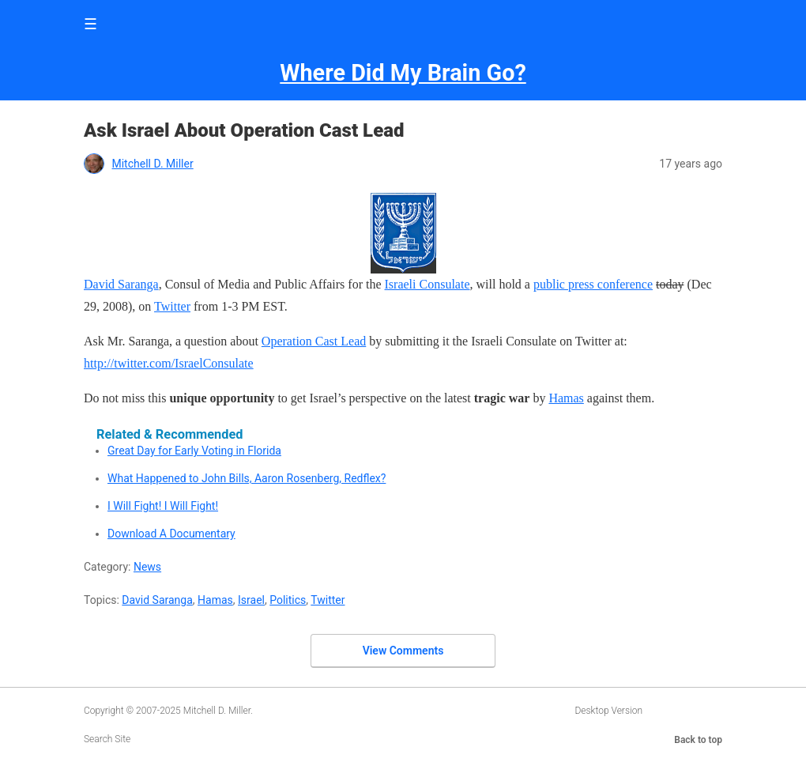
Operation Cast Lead (314, 341)
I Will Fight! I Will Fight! (162, 506)
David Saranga (121, 284)
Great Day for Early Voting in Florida (194, 450)
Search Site (107, 739)
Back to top (698, 739)
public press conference (593, 284)
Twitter (172, 306)
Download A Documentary (171, 533)
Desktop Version (608, 710)
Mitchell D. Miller (152, 163)
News (147, 566)
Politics (287, 600)
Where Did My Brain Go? (402, 72)
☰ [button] (90, 24)
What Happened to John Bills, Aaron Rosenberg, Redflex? (246, 478)
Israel (251, 600)
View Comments (403, 650)
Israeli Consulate (427, 284)
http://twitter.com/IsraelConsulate (169, 363)
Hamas (565, 398)
